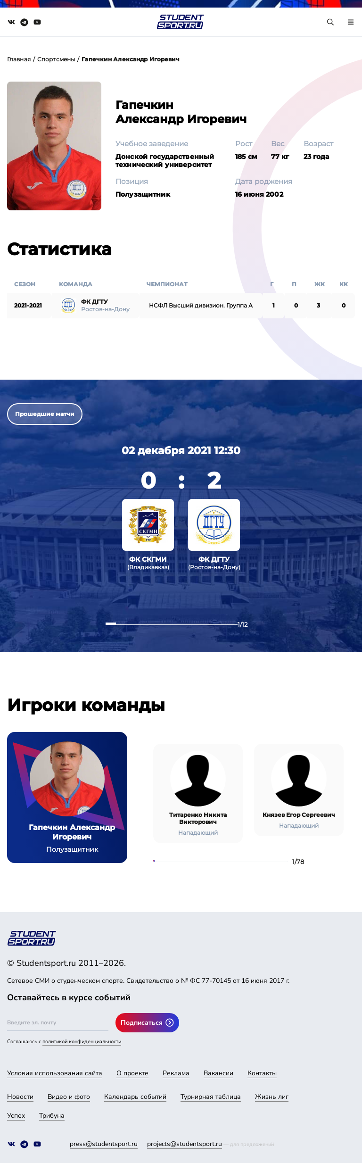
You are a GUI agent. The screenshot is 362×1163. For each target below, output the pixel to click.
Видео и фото (69, 1096)
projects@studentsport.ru (184, 1143)
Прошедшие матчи (44, 413)
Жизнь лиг (271, 1096)
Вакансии (218, 1073)
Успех (16, 1115)
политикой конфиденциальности (81, 1041)
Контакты (262, 1073)
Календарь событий (135, 1096)
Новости (20, 1096)
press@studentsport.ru (104, 1143)
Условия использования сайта (54, 1073)
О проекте (132, 1073)
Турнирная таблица (211, 1096)
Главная (19, 59)
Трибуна (52, 1115)
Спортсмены (56, 59)
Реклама (176, 1073)
